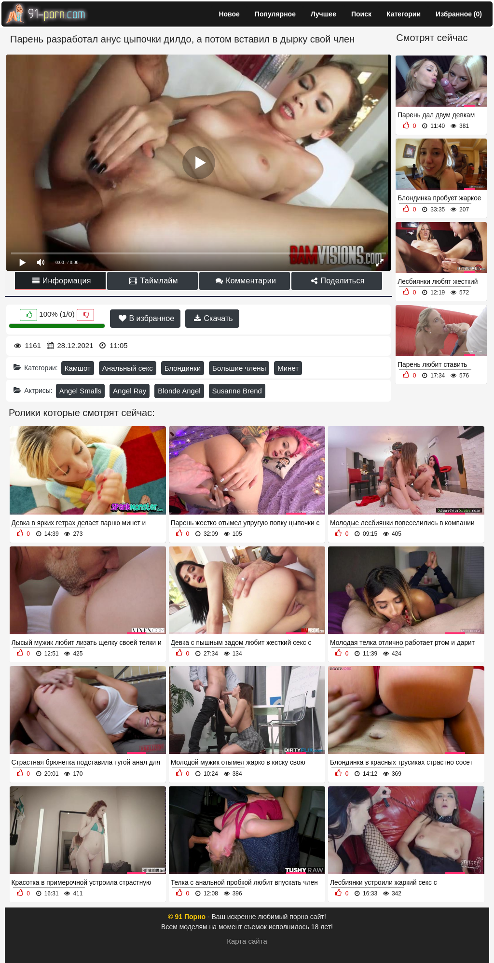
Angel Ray (129, 391)
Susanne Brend (237, 391)
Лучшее (323, 14)
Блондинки (183, 368)
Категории (403, 14)
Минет (288, 368)
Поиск (361, 14)
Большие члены (239, 368)
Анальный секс (127, 368)
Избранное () (459, 14)
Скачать (213, 318)
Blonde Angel (179, 391)
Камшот (78, 368)
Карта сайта (247, 941)
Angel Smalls (80, 391)
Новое (229, 14)
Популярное (275, 14)
